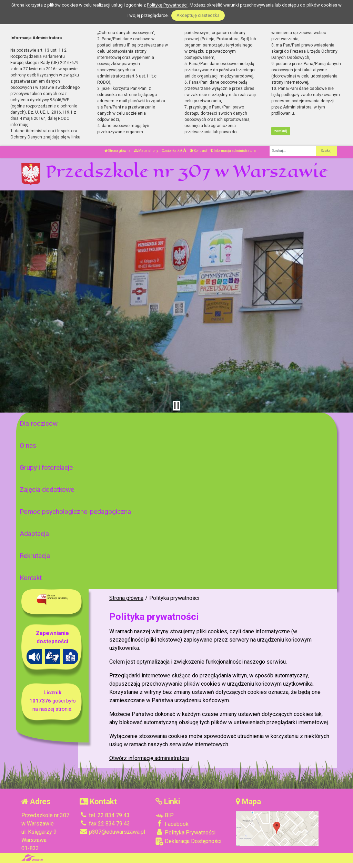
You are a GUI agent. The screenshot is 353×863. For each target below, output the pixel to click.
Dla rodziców (39, 423)
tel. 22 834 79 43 (105, 815)
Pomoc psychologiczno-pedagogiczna (75, 512)
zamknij (280, 131)
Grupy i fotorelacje (46, 467)
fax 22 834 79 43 (105, 823)
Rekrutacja (35, 556)
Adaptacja (34, 534)
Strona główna (117, 151)
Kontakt (31, 578)
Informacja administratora (233, 151)
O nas (28, 445)
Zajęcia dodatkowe (47, 489)
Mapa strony (146, 151)
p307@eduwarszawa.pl (112, 832)
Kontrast (198, 151)
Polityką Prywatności (167, 5)
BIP (164, 815)
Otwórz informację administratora (149, 758)
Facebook (172, 823)
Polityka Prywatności (185, 832)
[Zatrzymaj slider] (176, 405)
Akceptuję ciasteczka (198, 15)
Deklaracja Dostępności (188, 841)
